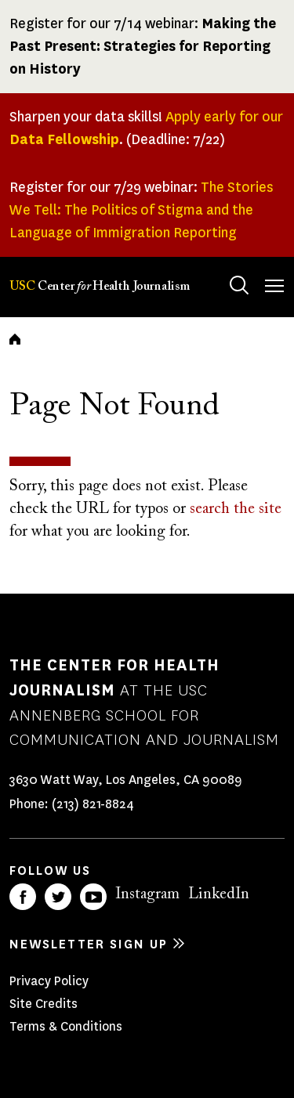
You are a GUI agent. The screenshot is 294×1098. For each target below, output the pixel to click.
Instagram (147, 894)
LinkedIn (218, 894)
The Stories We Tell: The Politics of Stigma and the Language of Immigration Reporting (141, 210)
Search (223, 269)
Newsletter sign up (88, 944)
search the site (235, 509)
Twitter (58, 896)
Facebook (22, 896)
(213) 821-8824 (93, 804)
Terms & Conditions (65, 1026)
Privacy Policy (49, 981)
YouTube (93, 896)
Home (14, 339)
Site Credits (43, 1003)
